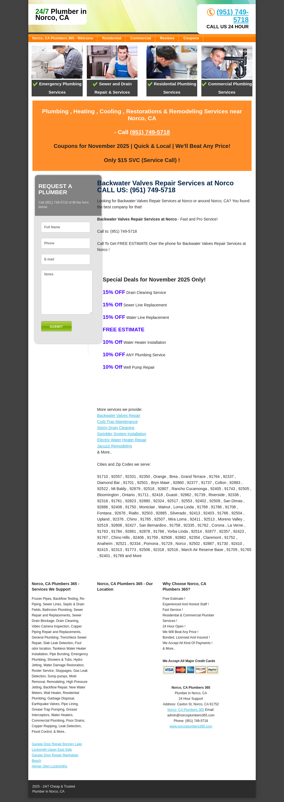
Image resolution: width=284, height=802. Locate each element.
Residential (111, 38)
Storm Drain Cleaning (115, 428)
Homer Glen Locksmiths (49, 766)
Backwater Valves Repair (118, 415)
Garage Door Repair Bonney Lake (57, 744)
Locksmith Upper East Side (52, 750)
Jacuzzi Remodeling (114, 446)
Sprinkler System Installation (121, 434)
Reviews (167, 38)
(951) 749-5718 (150, 132)
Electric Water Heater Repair (121, 440)
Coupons (191, 38)
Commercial (140, 38)
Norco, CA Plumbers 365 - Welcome (62, 38)
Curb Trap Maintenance (117, 421)
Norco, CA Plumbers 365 (186, 710)
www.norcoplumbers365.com (190, 726)
